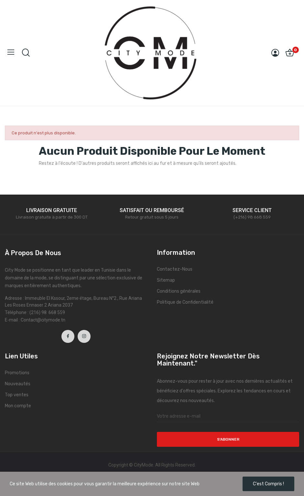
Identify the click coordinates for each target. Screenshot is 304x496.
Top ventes (16, 395)
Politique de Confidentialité (185, 302)
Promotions (17, 373)
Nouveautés (17, 384)
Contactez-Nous (174, 269)
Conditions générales (179, 291)
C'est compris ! (268, 484)
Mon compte (18, 406)
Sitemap (166, 280)
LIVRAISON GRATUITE (51, 210)
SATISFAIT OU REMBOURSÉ (152, 210)
